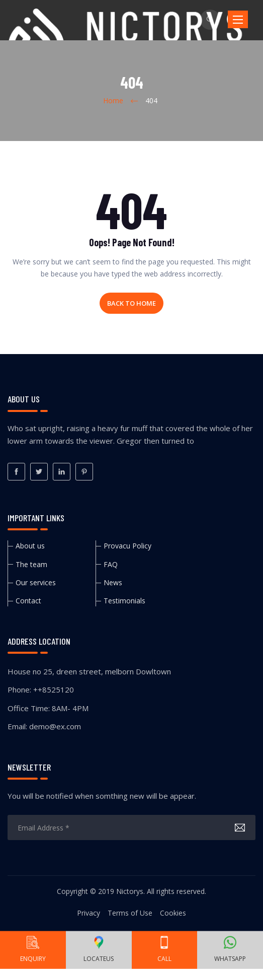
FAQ (111, 564)
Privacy (88, 913)
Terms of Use (130, 913)
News (113, 582)
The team (31, 564)
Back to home (131, 303)
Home (113, 100)
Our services (36, 582)
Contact (28, 600)
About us (30, 545)
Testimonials (124, 600)
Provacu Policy (127, 545)
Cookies (173, 913)
